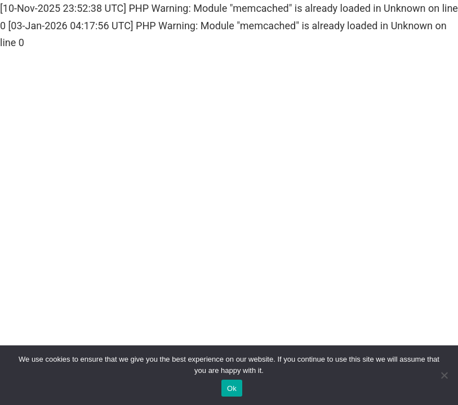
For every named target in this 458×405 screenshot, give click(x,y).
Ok (232, 388)
